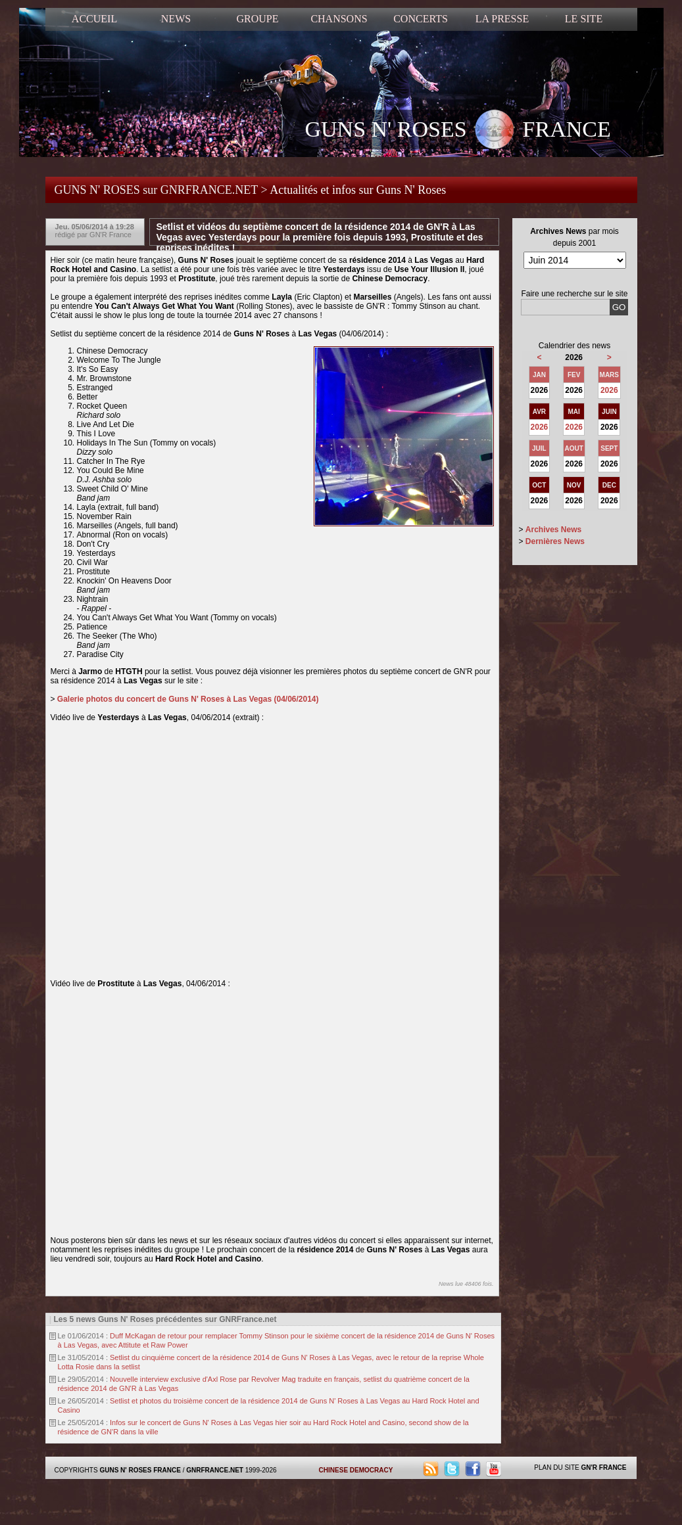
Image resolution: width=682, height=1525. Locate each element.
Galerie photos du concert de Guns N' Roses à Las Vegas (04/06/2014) (188, 699)
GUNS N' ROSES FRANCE (458, 130)
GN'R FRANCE (603, 1467)
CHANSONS (338, 18)
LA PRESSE (502, 18)
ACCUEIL (94, 18)
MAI (574, 411)
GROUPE (257, 18)
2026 (609, 390)
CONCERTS (420, 18)
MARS (609, 374)
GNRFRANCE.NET (214, 1470)
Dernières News (555, 541)
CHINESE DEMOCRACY (356, 1470)
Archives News (553, 529)
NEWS (176, 18)
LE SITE (583, 18)
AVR (539, 411)
